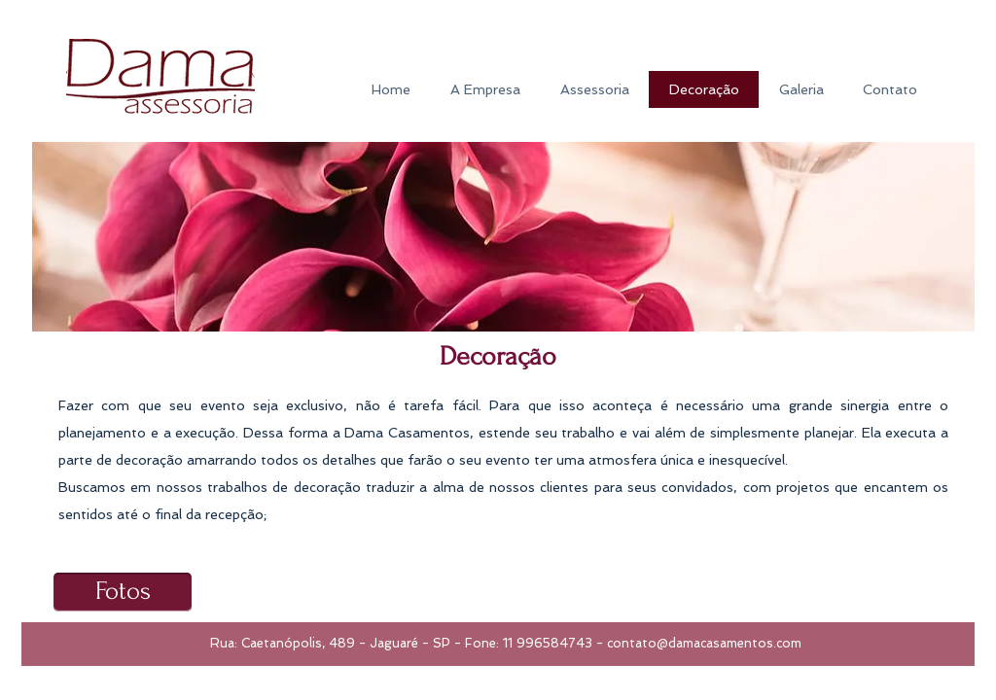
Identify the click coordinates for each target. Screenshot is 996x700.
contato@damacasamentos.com (704, 643)
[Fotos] (122, 592)
